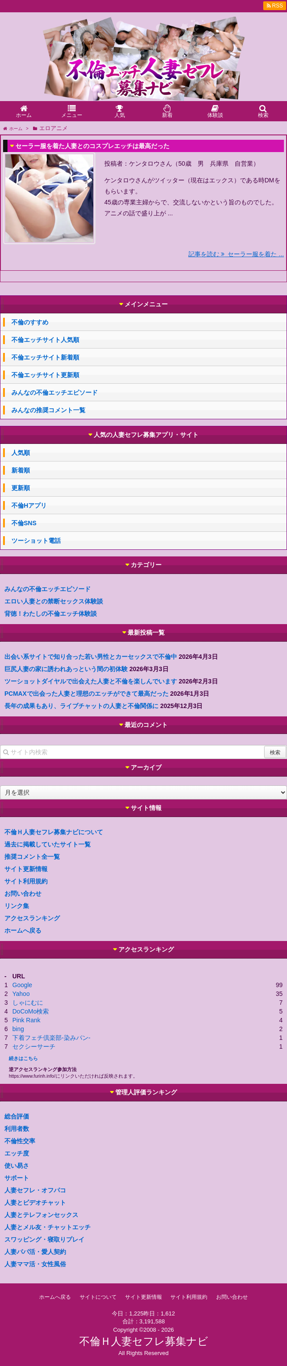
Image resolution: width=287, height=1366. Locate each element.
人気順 (20, 453)
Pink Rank (26, 1020)
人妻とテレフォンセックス (41, 1214)
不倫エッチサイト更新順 (45, 375)
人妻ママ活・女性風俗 (35, 1264)
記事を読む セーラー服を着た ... (236, 254)
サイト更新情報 (26, 868)
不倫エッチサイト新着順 (45, 357)
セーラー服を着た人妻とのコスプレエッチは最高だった (92, 145)
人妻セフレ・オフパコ (35, 1190)
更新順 (20, 488)
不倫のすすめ (29, 322)
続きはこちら (23, 1058)
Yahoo (20, 993)
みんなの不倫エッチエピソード (54, 392)
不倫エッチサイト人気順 (45, 340)
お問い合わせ (22, 893)
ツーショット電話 (36, 541)
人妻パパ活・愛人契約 (35, 1251)
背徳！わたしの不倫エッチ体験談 (50, 613)
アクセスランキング (32, 918)
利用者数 (16, 1128)
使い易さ (16, 1165)
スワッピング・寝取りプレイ (44, 1239)
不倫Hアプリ (29, 505)
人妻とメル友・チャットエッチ (47, 1227)
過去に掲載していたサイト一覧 (47, 844)
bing (18, 1028)
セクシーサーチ (33, 1046)
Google (22, 984)
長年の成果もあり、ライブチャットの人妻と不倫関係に (81, 705)
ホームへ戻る (22, 930)
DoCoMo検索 (30, 1011)
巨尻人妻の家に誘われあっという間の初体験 (66, 668)
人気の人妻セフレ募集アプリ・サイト (146, 435)
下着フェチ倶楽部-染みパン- (51, 1037)
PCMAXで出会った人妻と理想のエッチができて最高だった (86, 693)
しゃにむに (27, 1002)
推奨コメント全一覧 (32, 856)
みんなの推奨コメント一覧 (48, 410)
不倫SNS (24, 523)
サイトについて (98, 1297)
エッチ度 (16, 1153)
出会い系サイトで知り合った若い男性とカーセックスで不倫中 (90, 656)
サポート (16, 1177)
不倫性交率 (19, 1140)
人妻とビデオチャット (35, 1202)
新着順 (20, 470)
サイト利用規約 (26, 881)
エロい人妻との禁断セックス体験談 (53, 601)
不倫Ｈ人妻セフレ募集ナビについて (53, 832)
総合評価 (16, 1116)
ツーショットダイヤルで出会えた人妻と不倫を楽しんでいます (90, 681)
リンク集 (16, 905)
